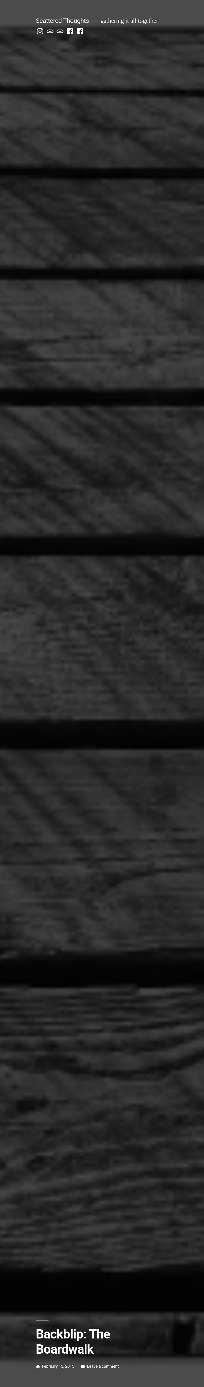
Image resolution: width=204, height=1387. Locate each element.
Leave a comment (103, 1366)
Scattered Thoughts (62, 20)
